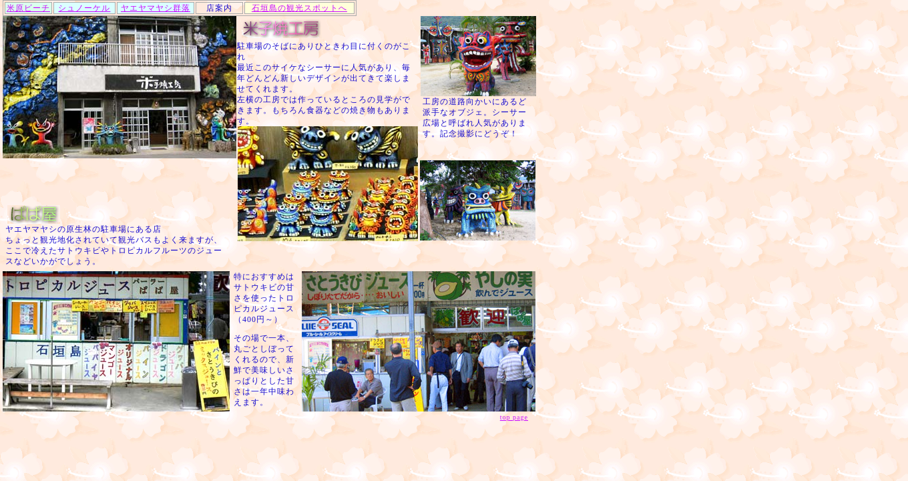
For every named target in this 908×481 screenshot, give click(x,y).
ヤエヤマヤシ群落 (155, 8)
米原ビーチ (28, 8)
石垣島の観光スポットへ (299, 8)
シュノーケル (84, 8)
